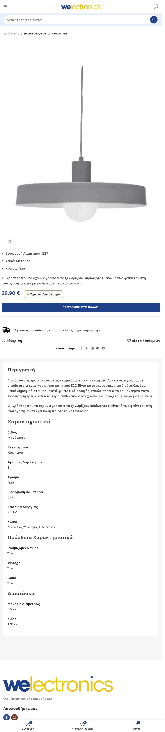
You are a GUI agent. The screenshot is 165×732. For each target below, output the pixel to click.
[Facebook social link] (81, 348)
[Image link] (58, 684)
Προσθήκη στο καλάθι (80, 307)
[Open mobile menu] (5, 6)
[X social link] (86, 348)
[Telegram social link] (103, 348)
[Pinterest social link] (92, 348)
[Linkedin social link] (97, 348)
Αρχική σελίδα (11, 33)
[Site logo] (81, 6)
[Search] (80, 19)
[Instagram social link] (14, 717)
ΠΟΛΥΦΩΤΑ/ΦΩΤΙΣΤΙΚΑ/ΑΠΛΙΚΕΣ (45, 33)
